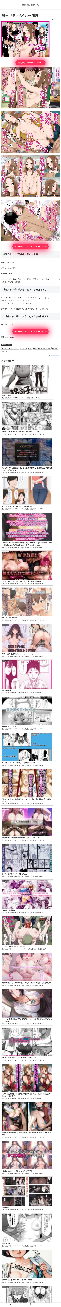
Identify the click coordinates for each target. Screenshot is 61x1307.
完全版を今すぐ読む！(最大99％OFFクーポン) (30, 246)
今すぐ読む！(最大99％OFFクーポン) (30, 63)
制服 (34, 348)
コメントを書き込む (30, 1284)
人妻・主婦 (23, 348)
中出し (17, 348)
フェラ (11, 348)
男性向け (4, 351)
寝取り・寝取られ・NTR (44, 348)
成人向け (54, 348)
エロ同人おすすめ (7, 344)
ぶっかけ (4, 348)
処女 (30, 348)
